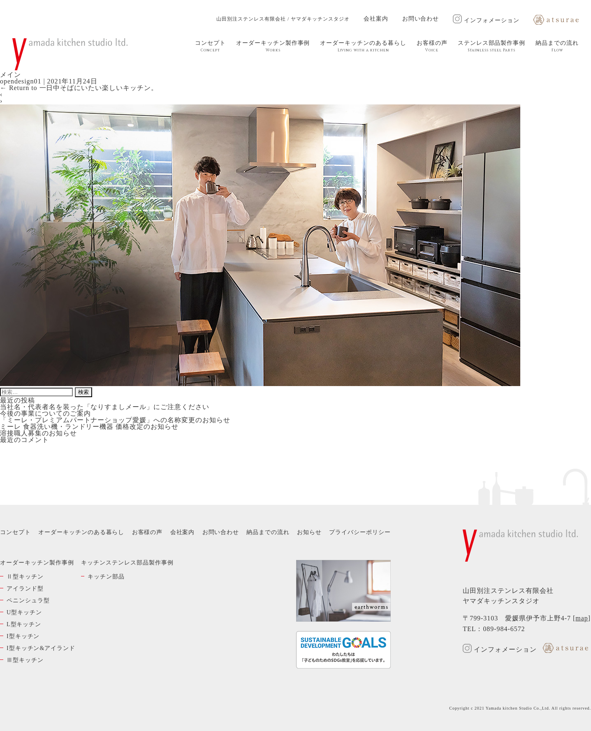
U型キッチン (24, 612)
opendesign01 (20, 81)
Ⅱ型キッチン (25, 577)
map (581, 618)
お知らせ (309, 532)
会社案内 (376, 19)
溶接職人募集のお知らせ (38, 433)
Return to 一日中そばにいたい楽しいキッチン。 (79, 87)
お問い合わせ (420, 19)
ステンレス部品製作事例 (492, 46)
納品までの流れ (557, 46)
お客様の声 (432, 46)
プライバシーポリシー (360, 532)
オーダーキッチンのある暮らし (363, 46)
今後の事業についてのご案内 (45, 413)
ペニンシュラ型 (28, 600)
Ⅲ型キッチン (25, 660)
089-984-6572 (504, 628)
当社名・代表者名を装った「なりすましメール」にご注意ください (104, 406)
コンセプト (210, 46)
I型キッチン (23, 636)
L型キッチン (24, 624)
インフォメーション (486, 20)
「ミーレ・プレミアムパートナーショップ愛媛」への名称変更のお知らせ (115, 419)
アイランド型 (25, 588)
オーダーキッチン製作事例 (273, 46)
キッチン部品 (106, 577)
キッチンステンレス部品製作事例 (127, 563)
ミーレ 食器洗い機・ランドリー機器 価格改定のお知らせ (89, 426)
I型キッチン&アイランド (41, 648)
